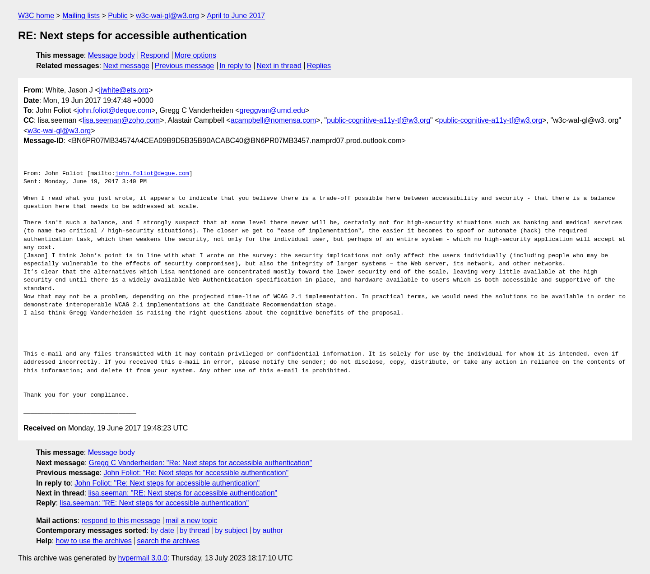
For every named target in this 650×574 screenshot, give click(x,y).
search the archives (168, 541)
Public (118, 15)
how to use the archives (94, 541)
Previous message (184, 65)
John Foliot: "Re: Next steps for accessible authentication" (195, 473)
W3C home (36, 15)
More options (196, 55)
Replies (319, 65)
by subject (231, 530)
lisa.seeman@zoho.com (121, 120)
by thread (195, 530)
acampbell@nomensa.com (273, 120)
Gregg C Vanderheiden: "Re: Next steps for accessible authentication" (200, 463)
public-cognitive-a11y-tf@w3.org (378, 120)
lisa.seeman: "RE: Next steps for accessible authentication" (183, 493)
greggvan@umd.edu (272, 110)
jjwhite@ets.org (124, 90)
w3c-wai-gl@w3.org (167, 15)
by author (268, 530)
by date (162, 530)
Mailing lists (81, 15)
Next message (126, 65)
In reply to (235, 65)
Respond (154, 55)
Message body (111, 55)
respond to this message (120, 520)
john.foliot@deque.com (114, 110)
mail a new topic (192, 520)
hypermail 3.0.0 (142, 558)
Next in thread (279, 65)
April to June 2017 (236, 15)
